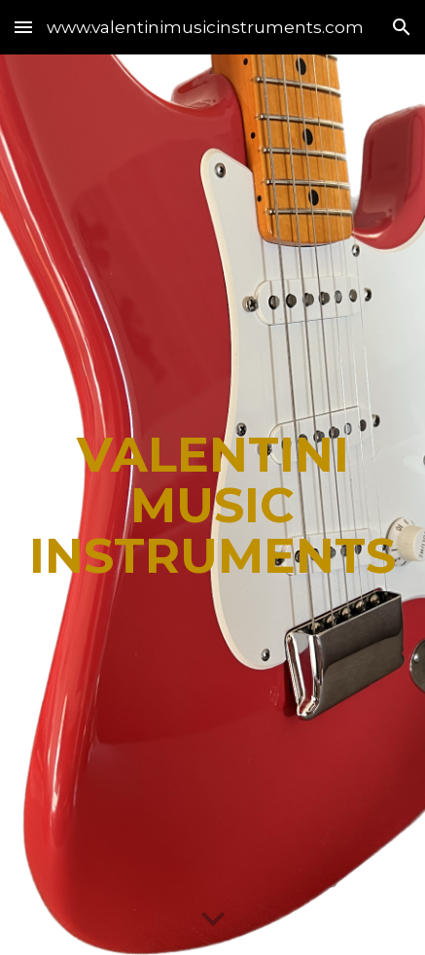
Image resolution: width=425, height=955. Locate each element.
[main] (212, 505)
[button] (23, 26)
